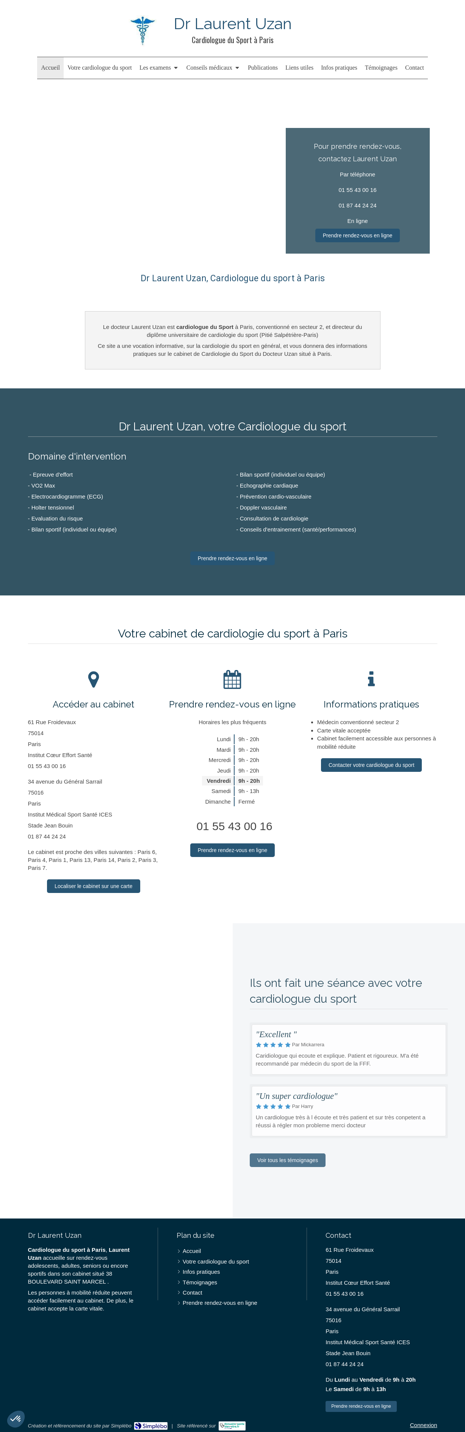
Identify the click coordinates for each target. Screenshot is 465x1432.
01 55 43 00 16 (234, 826)
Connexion (423, 1425)
